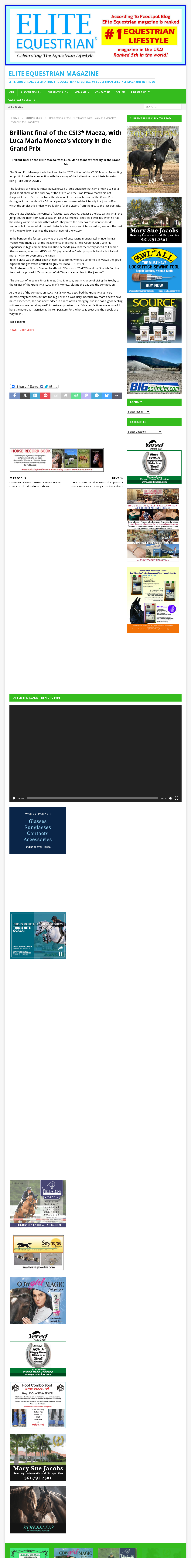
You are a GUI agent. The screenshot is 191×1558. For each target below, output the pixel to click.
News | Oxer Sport (21, 330)
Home (11, 92)
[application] (95, 753)
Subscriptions (29, 92)
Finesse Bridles (140, 92)
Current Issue (57, 92)
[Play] (14, 798)
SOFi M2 (120, 92)
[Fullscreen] (177, 798)
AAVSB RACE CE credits (21, 99)
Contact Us (102, 92)
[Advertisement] (66, 357)
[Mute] (170, 798)
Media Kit (80, 92)
